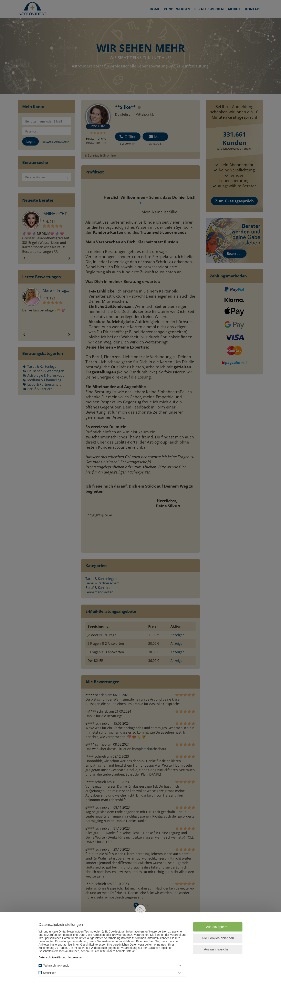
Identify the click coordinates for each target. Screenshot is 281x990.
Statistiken (49, 973)
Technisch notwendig (56, 965)
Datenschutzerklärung (52, 957)
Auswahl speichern (217, 949)
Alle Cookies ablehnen (217, 938)
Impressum (75, 957)
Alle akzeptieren (217, 927)
